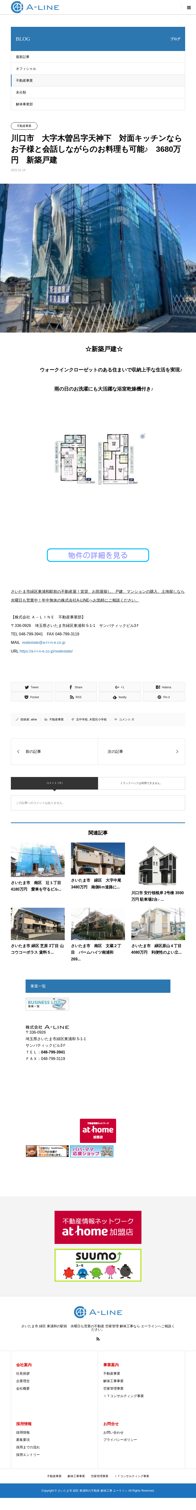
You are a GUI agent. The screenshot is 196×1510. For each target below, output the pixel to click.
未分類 (21, 92)
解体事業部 (24, 104)
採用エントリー (28, 1455)
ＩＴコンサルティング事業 (123, 1396)
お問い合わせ (113, 1432)
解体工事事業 (113, 1381)
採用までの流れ (28, 1447)
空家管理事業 (113, 1388)
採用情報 (23, 1432)
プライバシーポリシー (120, 1440)
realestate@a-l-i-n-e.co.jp (43, 642)
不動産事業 (24, 80)
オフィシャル (26, 69)
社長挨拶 (23, 1373)
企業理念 (23, 1381)
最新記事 (22, 57)
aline (34, 719)
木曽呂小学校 (98, 719)
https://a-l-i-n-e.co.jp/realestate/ (46, 651)
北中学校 (82, 719)
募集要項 (23, 1440)
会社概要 (23, 1388)
